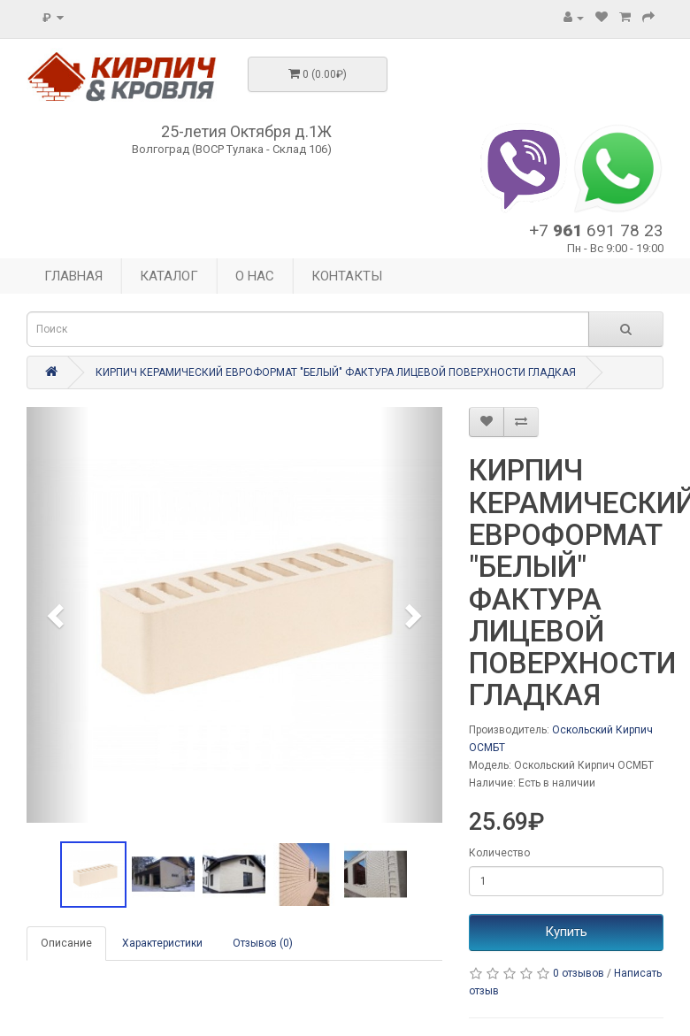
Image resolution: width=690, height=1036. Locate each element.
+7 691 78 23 (596, 230)
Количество (499, 853)
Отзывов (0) (263, 943)
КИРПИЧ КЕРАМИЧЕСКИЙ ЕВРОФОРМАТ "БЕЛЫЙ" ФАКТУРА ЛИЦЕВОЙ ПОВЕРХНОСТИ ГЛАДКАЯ (336, 372)
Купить (566, 932)
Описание (66, 943)
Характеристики (162, 943)
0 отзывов (578, 973)
